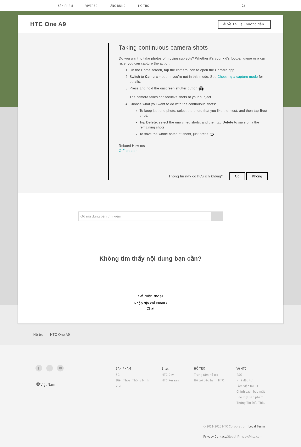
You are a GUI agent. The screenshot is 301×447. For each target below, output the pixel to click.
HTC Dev (162, 374)
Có (237, 176)
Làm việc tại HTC (248, 386)
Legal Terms (256, 426)
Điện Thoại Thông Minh (125, 380)
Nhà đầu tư (243, 380)
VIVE (111, 386)
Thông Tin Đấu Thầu (250, 402)
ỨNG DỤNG (124, 5)
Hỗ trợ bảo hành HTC (206, 380)
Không (257, 176)
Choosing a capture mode (237, 76)
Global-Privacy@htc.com (244, 436)
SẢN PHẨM (67, 5)
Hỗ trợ (38, 334)
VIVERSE (95, 5)
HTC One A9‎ (60, 334)
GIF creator (128, 151)
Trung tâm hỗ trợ (203, 374)
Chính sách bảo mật (250, 391)
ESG (238, 374)
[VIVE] (260, 5)
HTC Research (166, 380)
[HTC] (40, 5)
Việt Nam (49, 384)
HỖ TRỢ (151, 5)
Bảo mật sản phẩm (249, 397)
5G (109, 374)
